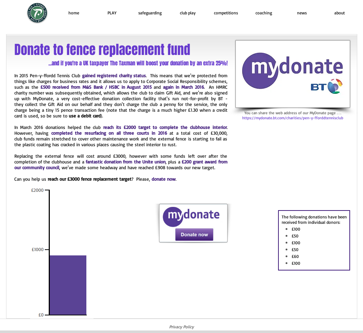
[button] (112, 13)
